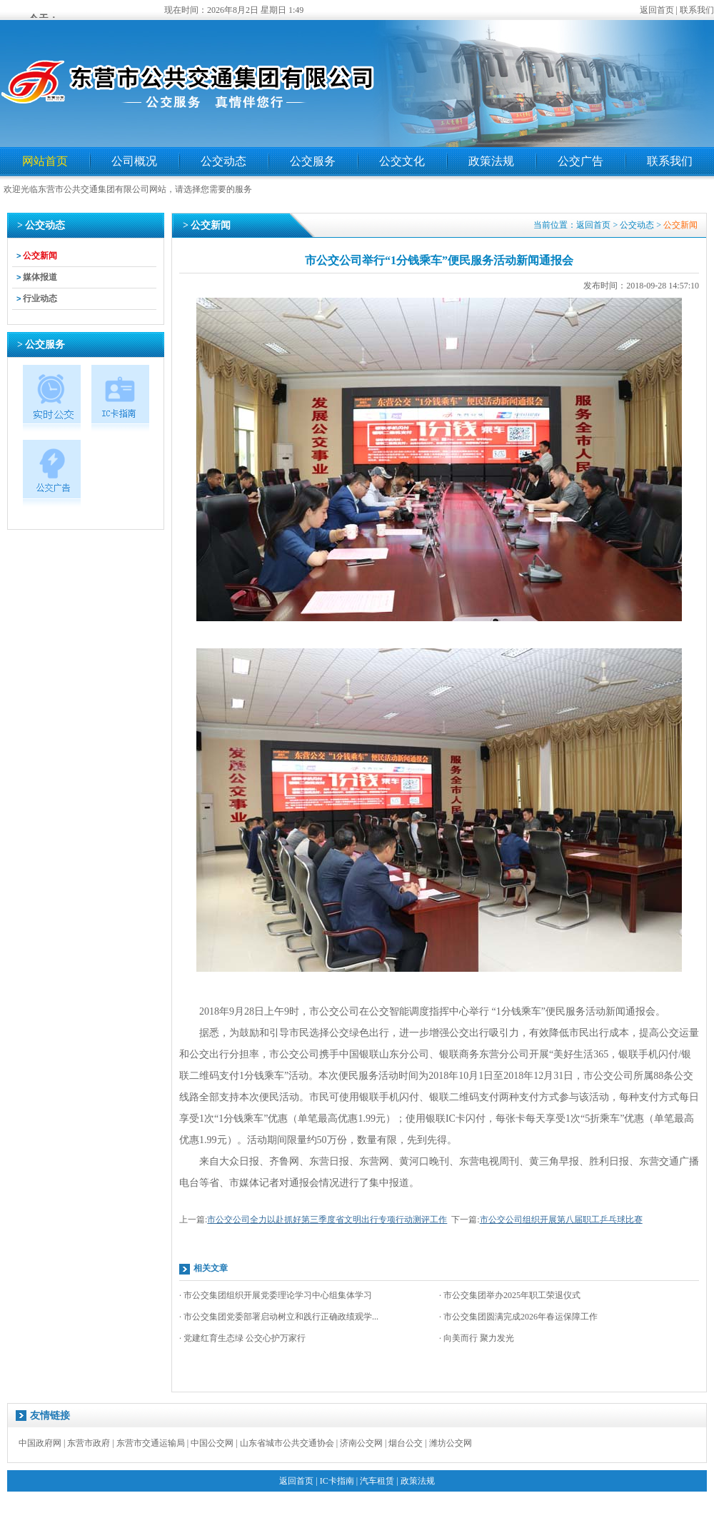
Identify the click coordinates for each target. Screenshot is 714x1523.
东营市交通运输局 (150, 1443)
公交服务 (313, 161)
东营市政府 (88, 1443)
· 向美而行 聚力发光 (476, 1338)
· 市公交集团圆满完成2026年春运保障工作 (518, 1317)
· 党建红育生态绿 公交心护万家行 (242, 1338)
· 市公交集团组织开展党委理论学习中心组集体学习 (275, 1295)
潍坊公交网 (450, 1443)
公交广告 (580, 161)
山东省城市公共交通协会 (287, 1443)
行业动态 (40, 298)
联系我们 (697, 10)
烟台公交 (405, 1443)
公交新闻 (40, 256)
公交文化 (402, 161)
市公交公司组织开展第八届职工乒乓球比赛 (561, 1220)
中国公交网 (212, 1443)
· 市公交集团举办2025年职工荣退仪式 (509, 1295)
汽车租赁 (377, 1481)
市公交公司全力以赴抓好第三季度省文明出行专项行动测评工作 (327, 1220)
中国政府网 (40, 1443)
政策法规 (491, 161)
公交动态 (223, 161)
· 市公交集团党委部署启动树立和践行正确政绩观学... (278, 1317)
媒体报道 (40, 277)
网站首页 (45, 161)
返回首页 (657, 10)
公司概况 (134, 161)
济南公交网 (361, 1443)
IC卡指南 (337, 1481)
